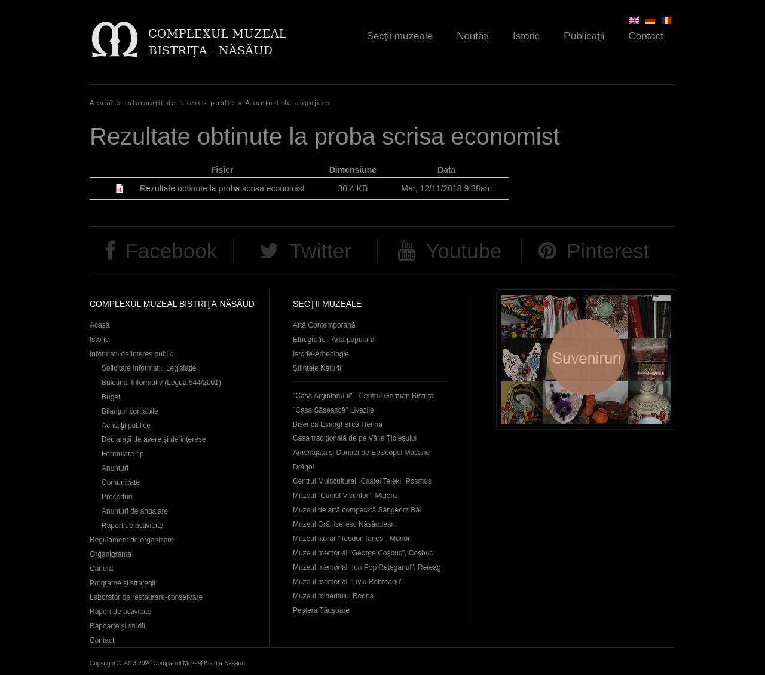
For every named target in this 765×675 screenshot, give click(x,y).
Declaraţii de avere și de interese (154, 439)
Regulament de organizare (132, 540)
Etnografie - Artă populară (334, 339)
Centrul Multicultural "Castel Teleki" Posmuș (362, 481)
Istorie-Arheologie (321, 354)
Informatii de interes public (131, 354)
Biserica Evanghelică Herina (337, 424)
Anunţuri (115, 468)
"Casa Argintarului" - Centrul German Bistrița (363, 396)
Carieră (101, 568)
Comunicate (121, 482)
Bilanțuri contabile (130, 411)
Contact (645, 36)
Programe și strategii (122, 583)
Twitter (320, 250)
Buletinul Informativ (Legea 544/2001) (161, 382)
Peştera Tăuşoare (321, 610)
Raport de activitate (132, 525)
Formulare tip (123, 454)
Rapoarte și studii (117, 626)
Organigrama (110, 554)
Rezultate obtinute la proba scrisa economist (222, 188)
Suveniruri (585, 359)
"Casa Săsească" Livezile (333, 410)
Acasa (99, 325)
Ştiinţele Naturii (317, 368)
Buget (111, 397)
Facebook (171, 250)
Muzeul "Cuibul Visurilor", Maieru (345, 495)
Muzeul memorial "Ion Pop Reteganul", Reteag (367, 567)
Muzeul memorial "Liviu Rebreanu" (348, 582)
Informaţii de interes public (180, 102)
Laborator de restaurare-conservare (146, 597)
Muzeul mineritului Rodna (333, 596)
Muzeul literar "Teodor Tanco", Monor (351, 538)
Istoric (526, 36)
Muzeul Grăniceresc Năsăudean (344, 524)
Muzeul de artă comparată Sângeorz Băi (357, 510)
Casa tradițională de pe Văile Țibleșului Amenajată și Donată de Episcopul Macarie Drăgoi (361, 452)
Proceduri (117, 497)
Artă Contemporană (324, 325)
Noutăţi (473, 36)
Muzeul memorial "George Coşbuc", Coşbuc (363, 553)
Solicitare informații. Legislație (149, 368)
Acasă (102, 102)
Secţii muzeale (400, 36)
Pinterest (608, 250)
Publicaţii (584, 36)
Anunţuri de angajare (288, 102)
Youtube (463, 250)
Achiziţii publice (126, 426)
